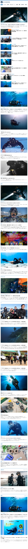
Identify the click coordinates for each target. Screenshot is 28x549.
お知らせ (22, 4)
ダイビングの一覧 (25, 276)
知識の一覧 (25, 374)
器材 (8, 4)
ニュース (4, 4)
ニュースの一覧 (25, 90)
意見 (26, 4)
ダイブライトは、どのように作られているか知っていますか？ (13, 24)
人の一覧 (26, 302)
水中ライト (3, 23)
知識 (17, 4)
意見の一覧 (25, 495)
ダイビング (11, 4)
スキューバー (13, 29)
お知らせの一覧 (25, 469)
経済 (19, 4)
